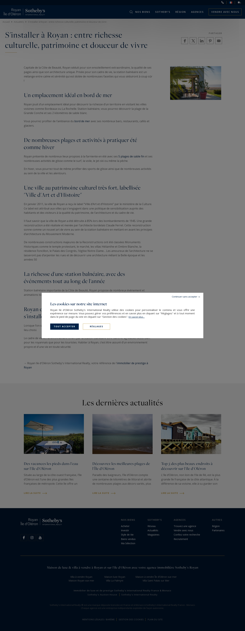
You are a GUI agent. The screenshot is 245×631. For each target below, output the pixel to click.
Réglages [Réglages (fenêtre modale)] (96, 326)
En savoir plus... (137, 316)
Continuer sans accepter (184, 296)
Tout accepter (64, 326)
